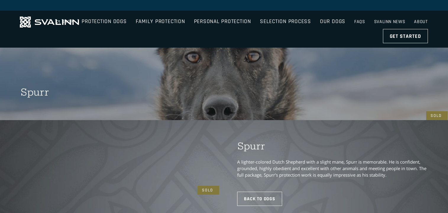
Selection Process (314, 22)
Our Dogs (362, 22)
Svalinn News (389, 6)
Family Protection (189, 22)
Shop (337, 6)
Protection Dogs (133, 22)
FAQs (358, 6)
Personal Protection (251, 22)
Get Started (406, 22)
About (421, 6)
